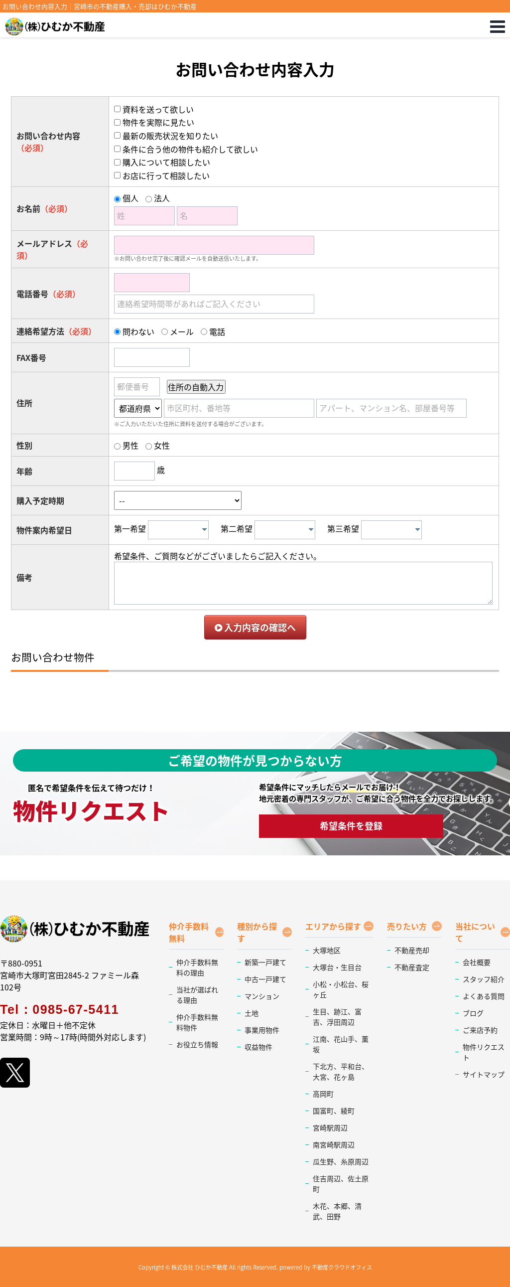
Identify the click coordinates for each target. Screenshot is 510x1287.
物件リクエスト (484, 1052)
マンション (262, 996)
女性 (162, 445)
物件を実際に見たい (158, 122)
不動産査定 (411, 967)
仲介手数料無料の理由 (197, 967)
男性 (130, 445)
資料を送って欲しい (158, 109)
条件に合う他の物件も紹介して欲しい (190, 149)
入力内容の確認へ (255, 627)
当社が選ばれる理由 (197, 994)
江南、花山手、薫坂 (341, 1044)
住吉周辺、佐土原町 (341, 1183)
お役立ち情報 (197, 1044)
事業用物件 (262, 1030)
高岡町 (323, 1094)
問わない (138, 331)
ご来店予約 (480, 1030)
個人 (130, 198)
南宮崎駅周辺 (334, 1144)
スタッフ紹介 (484, 979)
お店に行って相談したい (166, 175)
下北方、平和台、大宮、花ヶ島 (341, 1071)
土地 (251, 1013)
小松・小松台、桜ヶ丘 (341, 989)
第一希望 (130, 528)
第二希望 (237, 528)
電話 (217, 331)
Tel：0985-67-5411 (59, 1009)
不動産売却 (411, 950)
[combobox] (178, 529)
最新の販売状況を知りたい (170, 136)
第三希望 (343, 528)
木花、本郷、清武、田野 (337, 1211)
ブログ (473, 1013)
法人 (162, 198)
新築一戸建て (265, 962)
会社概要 (477, 962)
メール (182, 331)
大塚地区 (327, 950)
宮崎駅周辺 (330, 1127)
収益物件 (258, 1047)
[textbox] (181, 529)
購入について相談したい (166, 162)
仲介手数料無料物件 (197, 1022)
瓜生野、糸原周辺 (341, 1161)
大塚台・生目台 (337, 967)
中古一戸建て (265, 979)
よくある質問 (484, 996)
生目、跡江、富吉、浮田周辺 (337, 1016)
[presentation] (204, 529)
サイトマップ (484, 1074)
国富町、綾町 (334, 1111)
